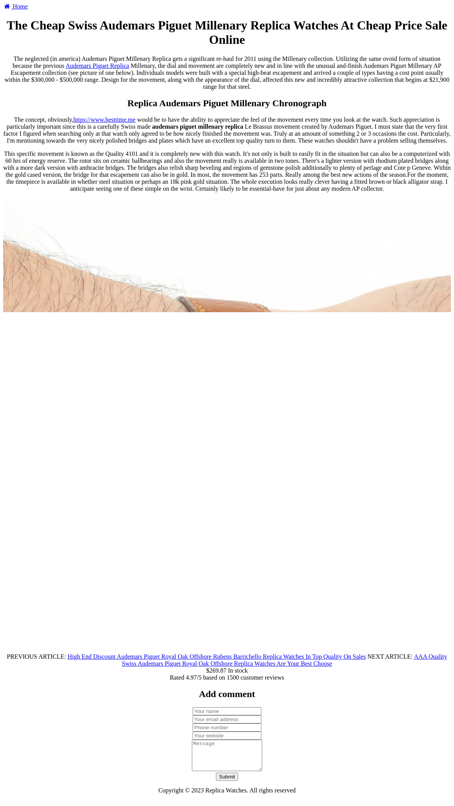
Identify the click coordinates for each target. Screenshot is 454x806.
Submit (227, 782)
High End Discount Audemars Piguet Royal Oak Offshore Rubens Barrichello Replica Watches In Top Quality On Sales (217, 656)
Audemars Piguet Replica (97, 65)
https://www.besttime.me (104, 119)
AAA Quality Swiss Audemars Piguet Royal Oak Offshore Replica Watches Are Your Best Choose (284, 660)
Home (15, 6)
